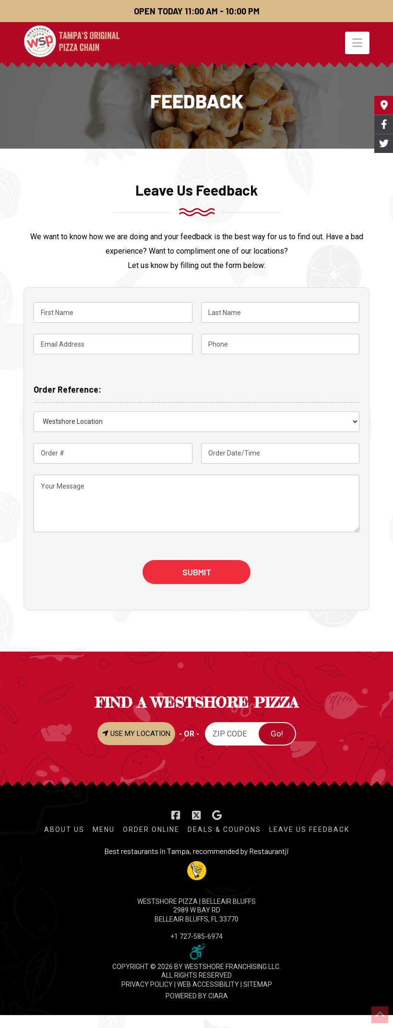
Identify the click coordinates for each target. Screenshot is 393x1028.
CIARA (218, 996)
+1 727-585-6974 (196, 936)
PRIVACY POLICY (147, 984)
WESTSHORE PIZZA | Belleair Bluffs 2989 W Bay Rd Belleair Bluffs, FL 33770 (196, 910)
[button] (357, 43)
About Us (64, 829)
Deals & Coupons (224, 829)
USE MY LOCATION (136, 733)
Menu (104, 829)
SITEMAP (257, 984)
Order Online (151, 829)
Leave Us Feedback (309, 829)
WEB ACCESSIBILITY (208, 984)
